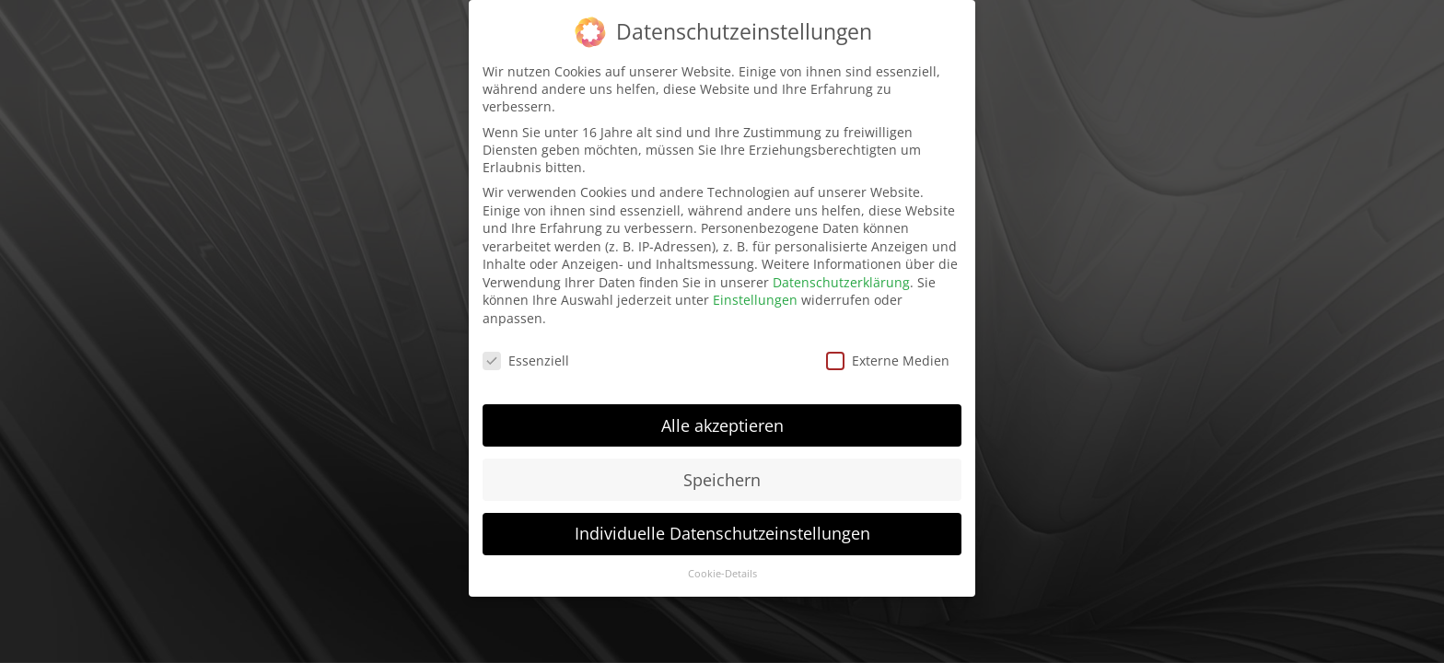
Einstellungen (755, 292)
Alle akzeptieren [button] (722, 417)
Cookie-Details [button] (722, 566)
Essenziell (526, 352)
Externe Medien (887, 352)
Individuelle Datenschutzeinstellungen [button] (722, 526)
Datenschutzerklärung (841, 274)
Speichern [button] (722, 471)
